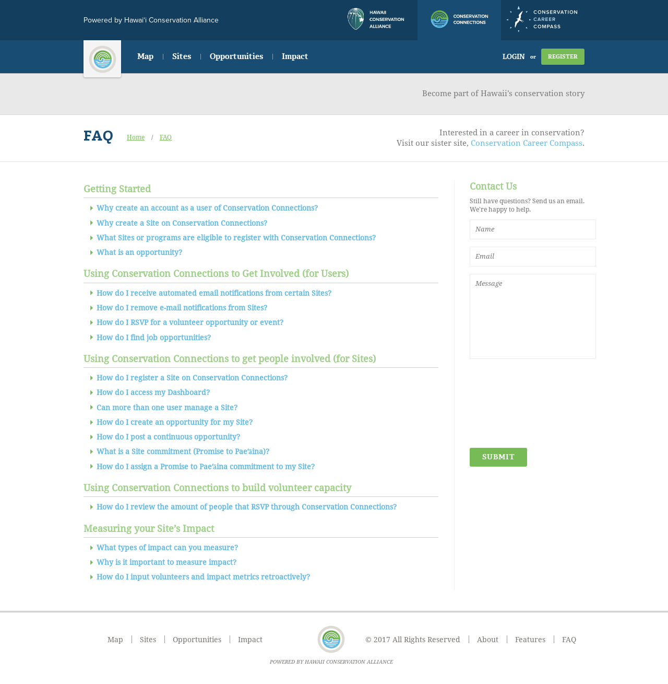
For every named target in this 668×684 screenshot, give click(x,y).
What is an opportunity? (139, 252)
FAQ (166, 137)
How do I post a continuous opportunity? (168, 437)
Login (514, 56)
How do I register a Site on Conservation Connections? (192, 378)
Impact (295, 56)
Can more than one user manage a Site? (167, 407)
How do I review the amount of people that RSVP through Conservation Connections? (247, 507)
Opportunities (236, 56)
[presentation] (512, 404)
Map (145, 56)
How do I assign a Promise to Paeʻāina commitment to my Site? (206, 466)
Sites (181, 56)
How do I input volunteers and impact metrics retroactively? (203, 577)
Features (530, 639)
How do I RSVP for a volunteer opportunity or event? (190, 322)
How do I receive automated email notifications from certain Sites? (214, 293)
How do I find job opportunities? (154, 337)
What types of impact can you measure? (167, 547)
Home (136, 137)
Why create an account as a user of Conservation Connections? (207, 208)
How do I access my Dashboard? (153, 392)
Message (533, 316)
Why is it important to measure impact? (166, 562)
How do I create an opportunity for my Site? (175, 422)
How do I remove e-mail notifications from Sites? (182, 308)
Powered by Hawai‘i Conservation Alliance (151, 20)
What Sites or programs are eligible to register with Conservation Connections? (236, 238)
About (487, 639)
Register (563, 57)
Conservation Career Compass (526, 143)
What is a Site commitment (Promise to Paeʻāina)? (183, 451)
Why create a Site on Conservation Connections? (182, 223)
